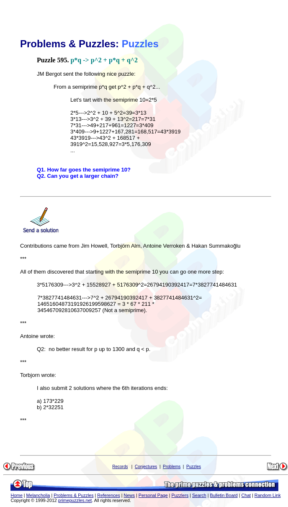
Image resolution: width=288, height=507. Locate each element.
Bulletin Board (223, 495)
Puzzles (193, 466)
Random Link (268, 495)
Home (16, 495)
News (129, 495)
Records (120, 466)
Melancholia (38, 495)
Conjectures (146, 466)
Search (199, 495)
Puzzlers (179, 495)
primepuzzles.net (75, 500)
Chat (246, 495)
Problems (171, 466)
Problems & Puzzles (73, 495)
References (108, 495)
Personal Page (153, 495)
